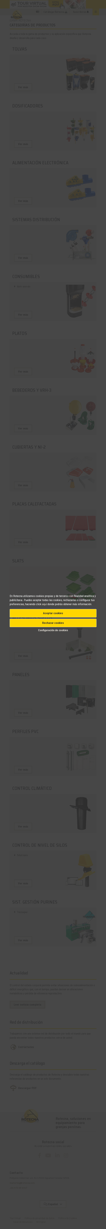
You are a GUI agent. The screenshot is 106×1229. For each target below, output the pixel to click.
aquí (44, 604)
